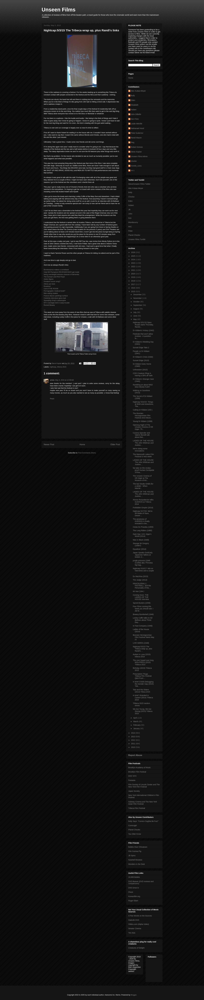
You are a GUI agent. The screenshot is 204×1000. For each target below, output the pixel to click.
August (136, 309)
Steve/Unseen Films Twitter (139, 184)
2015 (133, 291)
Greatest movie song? (52, 281)
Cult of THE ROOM (51, 289)
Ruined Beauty (49, 305)
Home (82, 444)
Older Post (115, 444)
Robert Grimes (137, 147)
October (136, 302)
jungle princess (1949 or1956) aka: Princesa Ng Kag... (143, 562)
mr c (132, 170)
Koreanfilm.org (134, 896)
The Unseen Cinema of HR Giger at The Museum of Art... (142, 478)
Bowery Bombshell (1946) (143, 614)
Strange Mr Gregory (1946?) (141, 544)
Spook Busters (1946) (141, 603)
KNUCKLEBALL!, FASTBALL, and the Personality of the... (142, 585)
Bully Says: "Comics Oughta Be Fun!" (143, 821)
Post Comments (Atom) (87, 453)
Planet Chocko (134, 235)
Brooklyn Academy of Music (139, 767)
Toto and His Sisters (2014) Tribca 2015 (141, 691)
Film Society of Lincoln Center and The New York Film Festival (144, 786)
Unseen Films (58, 9)
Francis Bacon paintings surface (56, 296)
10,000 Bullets (134, 877)
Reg (132, 142)
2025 (133, 256)
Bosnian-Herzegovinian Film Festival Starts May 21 (143, 637)
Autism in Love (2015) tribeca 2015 (142, 655)
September (138, 305)
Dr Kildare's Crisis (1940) (143, 357)
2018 (133, 281)
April (135, 718)
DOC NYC (132, 776)
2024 (133, 259)
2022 (133, 267)
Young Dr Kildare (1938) (142, 421)
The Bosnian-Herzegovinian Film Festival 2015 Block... (142, 415)
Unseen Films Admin (139, 156)
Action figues (48, 279)
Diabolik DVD (133, 920)
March (136, 721)
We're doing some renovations (140, 450)
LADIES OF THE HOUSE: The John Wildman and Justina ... (143, 443)
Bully (133, 96)
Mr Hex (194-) (138, 591)
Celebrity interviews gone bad (55, 298)
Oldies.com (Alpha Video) (138, 924)
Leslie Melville (136, 124)
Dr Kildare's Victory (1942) (143, 330)
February (137, 725)
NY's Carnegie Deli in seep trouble (56, 303)
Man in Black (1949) (141, 540)
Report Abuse (135, 755)
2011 (133, 744)
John (130, 214)
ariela (52, 380)
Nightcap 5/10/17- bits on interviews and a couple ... (143, 570)
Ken (130, 218)
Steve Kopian (136, 152)
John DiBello (136, 114)
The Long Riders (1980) (142, 530)
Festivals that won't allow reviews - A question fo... (143, 336)
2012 (133, 740)
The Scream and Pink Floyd (54, 277)
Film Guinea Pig (134, 851)
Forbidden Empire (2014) (143, 508)
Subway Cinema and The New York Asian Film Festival (142, 803)
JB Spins (131, 856)
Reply (52, 399)
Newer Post (49, 444)
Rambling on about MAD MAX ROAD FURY (143, 386)
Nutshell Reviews (135, 860)
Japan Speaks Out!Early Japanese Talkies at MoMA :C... (142, 555)
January (136, 728)
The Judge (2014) (140, 580)
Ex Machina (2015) (140, 576)
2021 (133, 270)
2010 (133, 747)
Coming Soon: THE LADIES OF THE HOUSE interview (141, 597)
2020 (133, 274)
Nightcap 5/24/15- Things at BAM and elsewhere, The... (143, 404)
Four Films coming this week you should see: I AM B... (143, 608)
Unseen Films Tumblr (136, 239)
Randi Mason (136, 138)
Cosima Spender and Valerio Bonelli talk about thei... (141, 435)
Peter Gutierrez (137, 133)
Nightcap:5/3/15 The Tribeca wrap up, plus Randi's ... (142, 649)
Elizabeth (134, 105)
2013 (133, 737)
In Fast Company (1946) (142, 626)
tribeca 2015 (61, 367)
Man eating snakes (51, 293)
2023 (133, 263)
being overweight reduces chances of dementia (61, 274)
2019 (133, 277)
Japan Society (134, 791)
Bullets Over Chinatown (137, 847)
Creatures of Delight (136, 948)
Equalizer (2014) (139, 549)
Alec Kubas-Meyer (138, 91)
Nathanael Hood (137, 128)
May (135, 319)
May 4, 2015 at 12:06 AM (64, 380)
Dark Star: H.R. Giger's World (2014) (142, 535)
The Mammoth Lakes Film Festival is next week (143, 455)
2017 (133, 284)
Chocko (131, 197)
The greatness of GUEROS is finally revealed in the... (141, 521)
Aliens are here (49, 284)
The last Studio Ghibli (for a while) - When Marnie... (143, 486)
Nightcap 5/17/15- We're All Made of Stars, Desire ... (142, 513)
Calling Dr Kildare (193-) (142, 410)
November (137, 298)
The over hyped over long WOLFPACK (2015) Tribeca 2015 (143, 662)
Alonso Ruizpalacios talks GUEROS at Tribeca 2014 (143, 502)
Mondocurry (133, 222)
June (135, 316)
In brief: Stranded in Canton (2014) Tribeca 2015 (143, 697)
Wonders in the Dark (136, 864)
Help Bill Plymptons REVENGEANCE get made (61, 272)
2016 (133, 288)
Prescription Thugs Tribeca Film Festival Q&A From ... (142, 676)
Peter (130, 231)
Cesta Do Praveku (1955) (143, 527)
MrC (130, 227)
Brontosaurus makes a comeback (56, 270)
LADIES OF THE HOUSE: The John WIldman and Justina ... (143, 462)
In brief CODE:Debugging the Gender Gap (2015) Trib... (143, 684)
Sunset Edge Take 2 (141, 348)
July (135, 312)
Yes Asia (131, 933)
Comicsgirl (132, 825)
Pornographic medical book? (54, 291)
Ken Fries (135, 119)
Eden (133, 100)
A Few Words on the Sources (140, 916)
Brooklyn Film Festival (137, 772)
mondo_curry (136, 166)
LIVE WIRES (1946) (141, 643)
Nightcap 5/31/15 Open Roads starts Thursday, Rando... (143, 324)
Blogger (133, 995)
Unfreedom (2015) (140, 370)
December (137, 294)
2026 (133, 252)
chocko (134, 161)
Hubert (133, 110)
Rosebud (47, 286)
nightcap (53, 367)
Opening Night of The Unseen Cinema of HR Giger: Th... (143, 427)
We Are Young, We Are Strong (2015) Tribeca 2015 (142, 711)
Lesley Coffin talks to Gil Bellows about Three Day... (142, 620)
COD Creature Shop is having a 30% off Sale (142, 374)
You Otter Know (134, 834)
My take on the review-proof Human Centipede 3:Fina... (143, 470)
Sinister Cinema (134, 928)
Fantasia (131, 780)
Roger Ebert (133, 901)
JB (129, 210)
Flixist (130, 892)
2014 (133, 733)
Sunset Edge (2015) (141, 360)
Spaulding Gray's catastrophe (55, 300)
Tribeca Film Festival (136, 808)
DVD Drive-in (133, 888)
